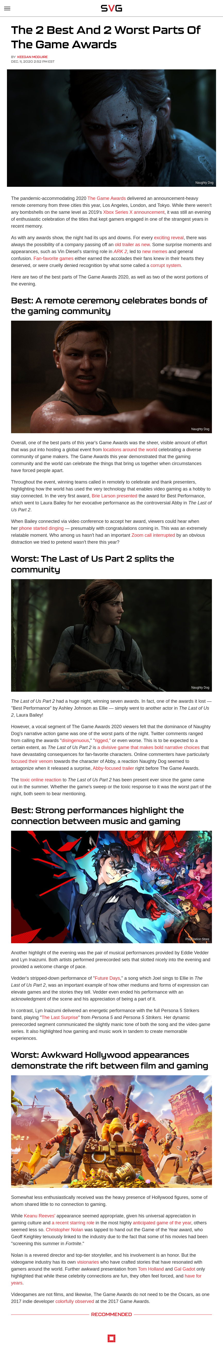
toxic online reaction (40, 779)
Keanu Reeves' (39, 1215)
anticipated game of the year (162, 1222)
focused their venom (32, 761)
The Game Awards (107, 198)
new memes (154, 251)
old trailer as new (132, 244)
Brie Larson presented (114, 495)
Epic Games (201, 1183)
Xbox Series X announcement (134, 212)
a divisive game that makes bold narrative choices (148, 747)
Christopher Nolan (64, 1229)
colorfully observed (74, 1301)
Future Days (107, 978)
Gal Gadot (184, 1269)
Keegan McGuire (32, 57)
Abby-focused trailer (113, 768)
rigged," (102, 740)
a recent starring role (73, 1222)
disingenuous (75, 740)
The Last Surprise (59, 1017)
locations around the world (130, 449)
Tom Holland (151, 1269)
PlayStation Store (197, 939)
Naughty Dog (204, 182)
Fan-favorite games (53, 258)
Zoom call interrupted (153, 535)
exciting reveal (169, 237)
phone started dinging (41, 528)
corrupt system (165, 265)
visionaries (88, 1262)
